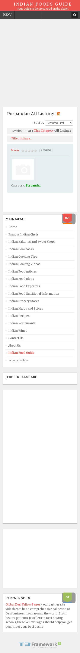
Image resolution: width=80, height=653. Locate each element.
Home (12, 227)
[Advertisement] (40, 62)
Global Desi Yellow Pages (23, 604)
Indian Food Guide (21, 353)
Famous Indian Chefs (23, 234)
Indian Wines (17, 331)
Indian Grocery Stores (23, 301)
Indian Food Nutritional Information (33, 294)
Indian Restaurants (21, 323)
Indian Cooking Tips (22, 256)
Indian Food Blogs (21, 279)
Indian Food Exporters (24, 286)
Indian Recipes (18, 316)
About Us (14, 345)
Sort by (39, 123)
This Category (44, 130)
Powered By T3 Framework (40, 645)
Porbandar (33, 185)
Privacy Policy (18, 360)
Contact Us (15, 338)
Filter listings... (21, 138)
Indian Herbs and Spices (25, 308)
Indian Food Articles (22, 271)
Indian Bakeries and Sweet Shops (31, 242)
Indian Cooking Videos (24, 264)
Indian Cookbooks (21, 249)
